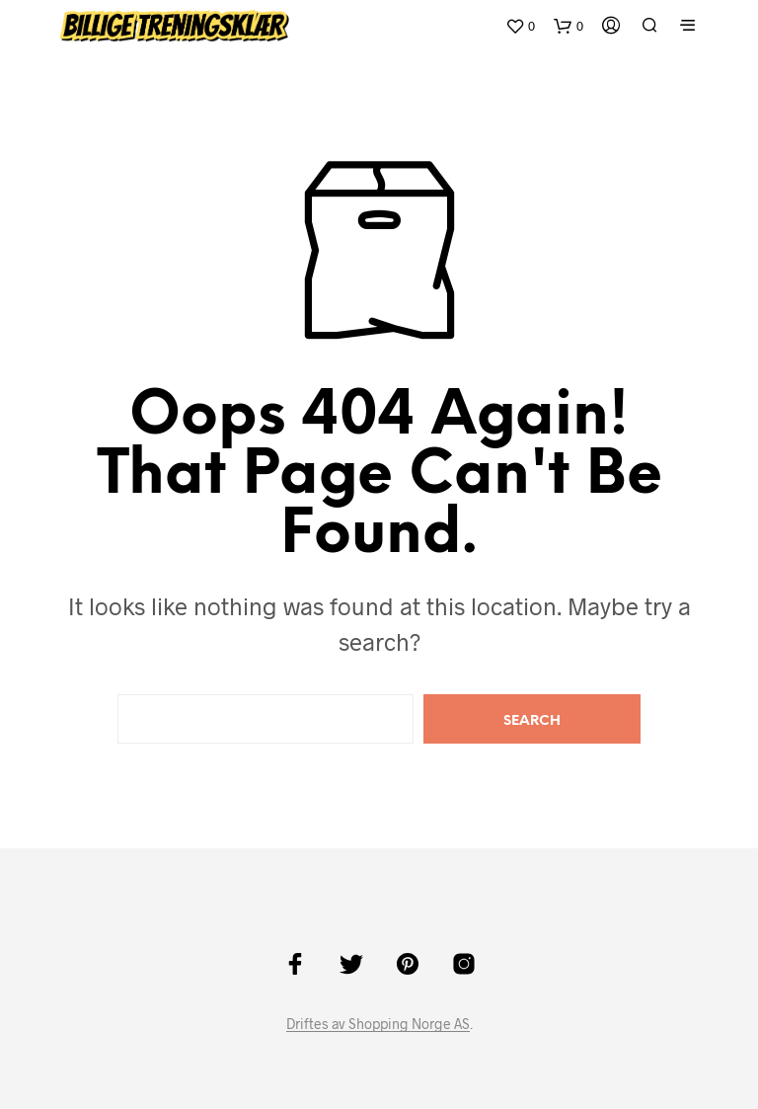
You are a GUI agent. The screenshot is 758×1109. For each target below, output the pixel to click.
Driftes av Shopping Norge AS (378, 1024)
